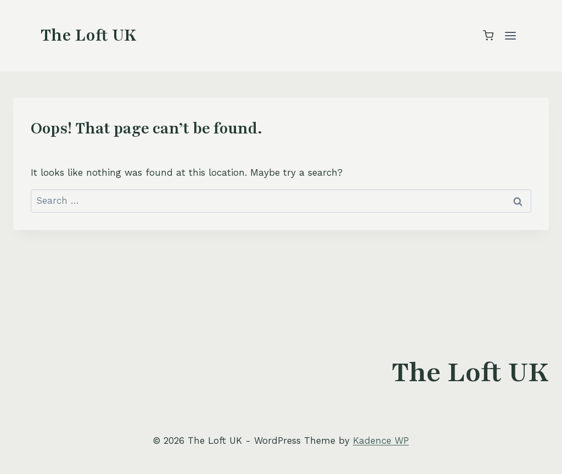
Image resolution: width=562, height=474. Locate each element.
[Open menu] (510, 35)
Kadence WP (381, 440)
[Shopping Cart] (488, 35)
